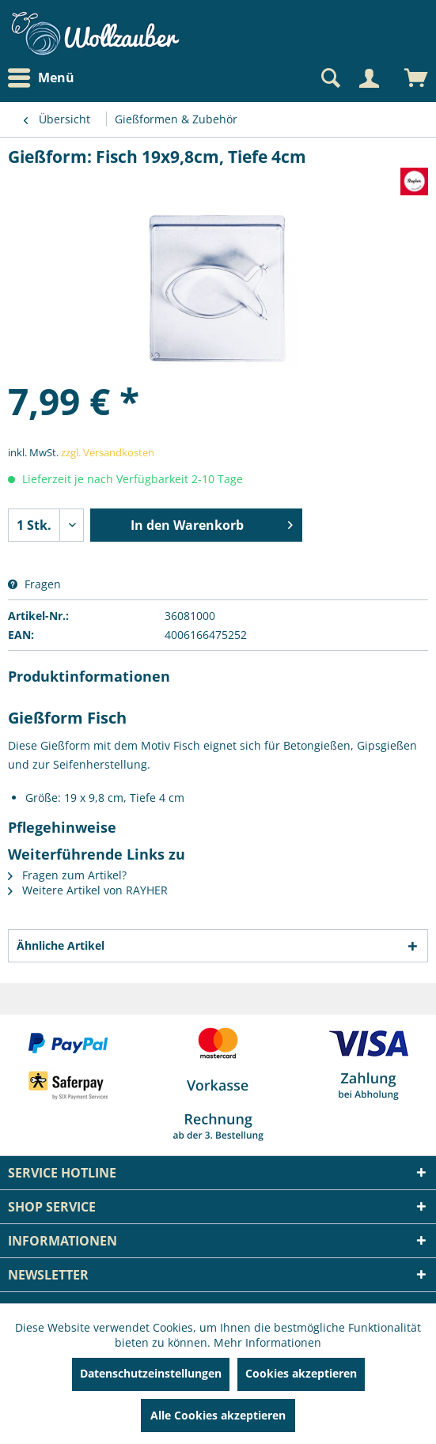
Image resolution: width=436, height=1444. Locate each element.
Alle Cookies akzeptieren (218, 1415)
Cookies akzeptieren (301, 1373)
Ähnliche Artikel (60, 945)
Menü (41, 78)
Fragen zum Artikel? (67, 875)
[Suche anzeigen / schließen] (329, 78)
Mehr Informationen (267, 1342)
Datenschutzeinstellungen (151, 1373)
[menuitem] (45, 77)
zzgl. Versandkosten (107, 452)
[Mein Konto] (369, 78)
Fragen (34, 584)
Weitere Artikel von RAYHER (88, 890)
